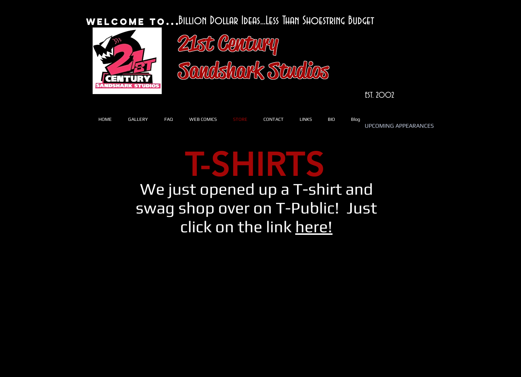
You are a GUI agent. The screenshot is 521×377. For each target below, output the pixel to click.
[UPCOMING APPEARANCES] (399, 126)
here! (313, 226)
